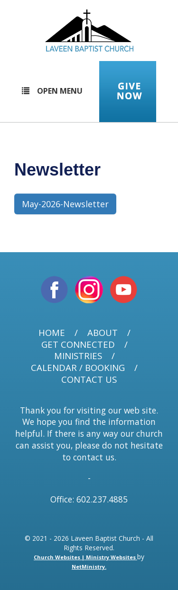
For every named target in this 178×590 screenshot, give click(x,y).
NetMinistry (88, 566)
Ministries (78, 356)
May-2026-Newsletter (65, 204)
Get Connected (78, 344)
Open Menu (52, 91)
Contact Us (89, 379)
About (102, 332)
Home (51, 332)
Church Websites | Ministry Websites (85, 557)
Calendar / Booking (78, 367)
